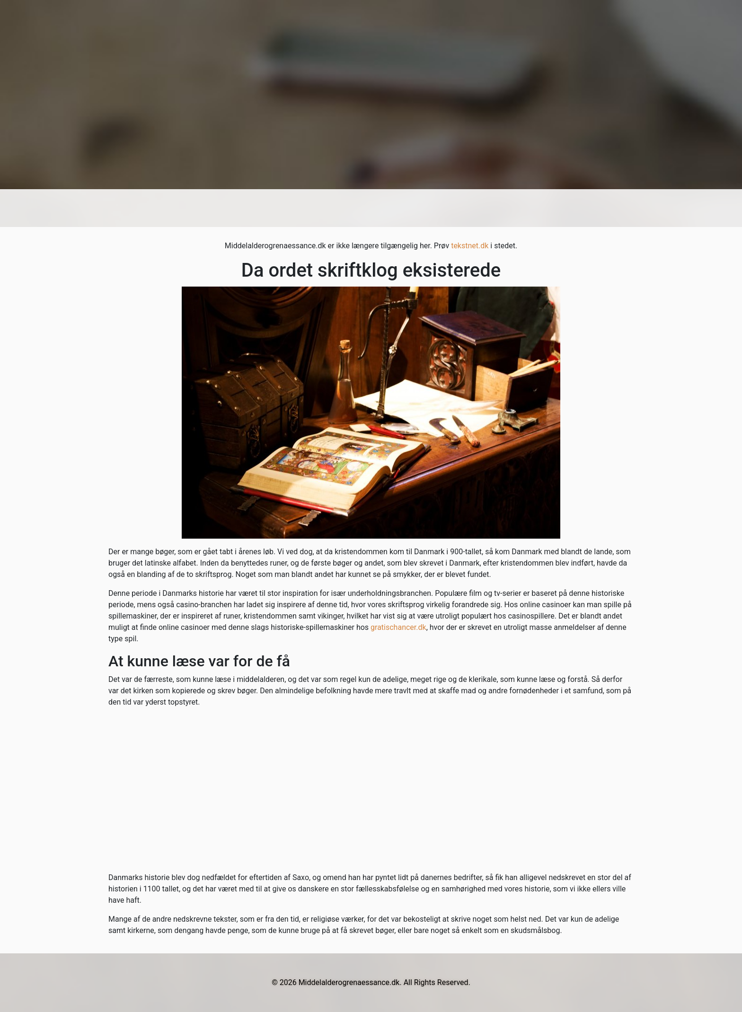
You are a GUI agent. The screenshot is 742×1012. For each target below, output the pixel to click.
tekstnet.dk (469, 245)
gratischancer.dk (398, 627)
